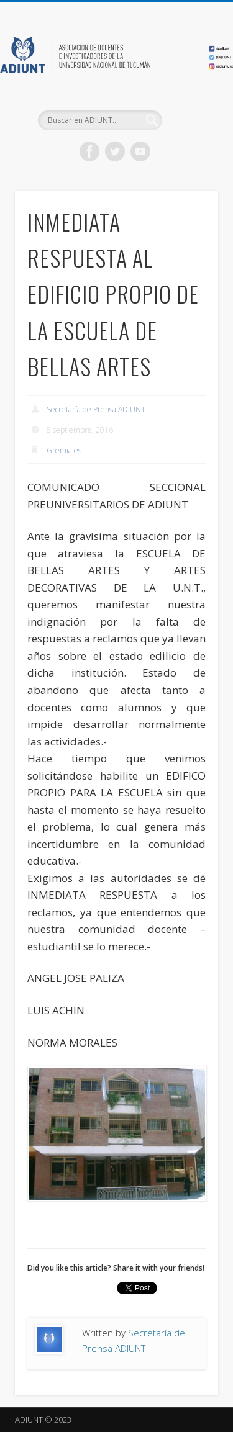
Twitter (115, 151)
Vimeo (140, 151)
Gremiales (64, 450)
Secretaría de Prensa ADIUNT (96, 409)
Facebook (89, 151)
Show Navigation (188, 111)
